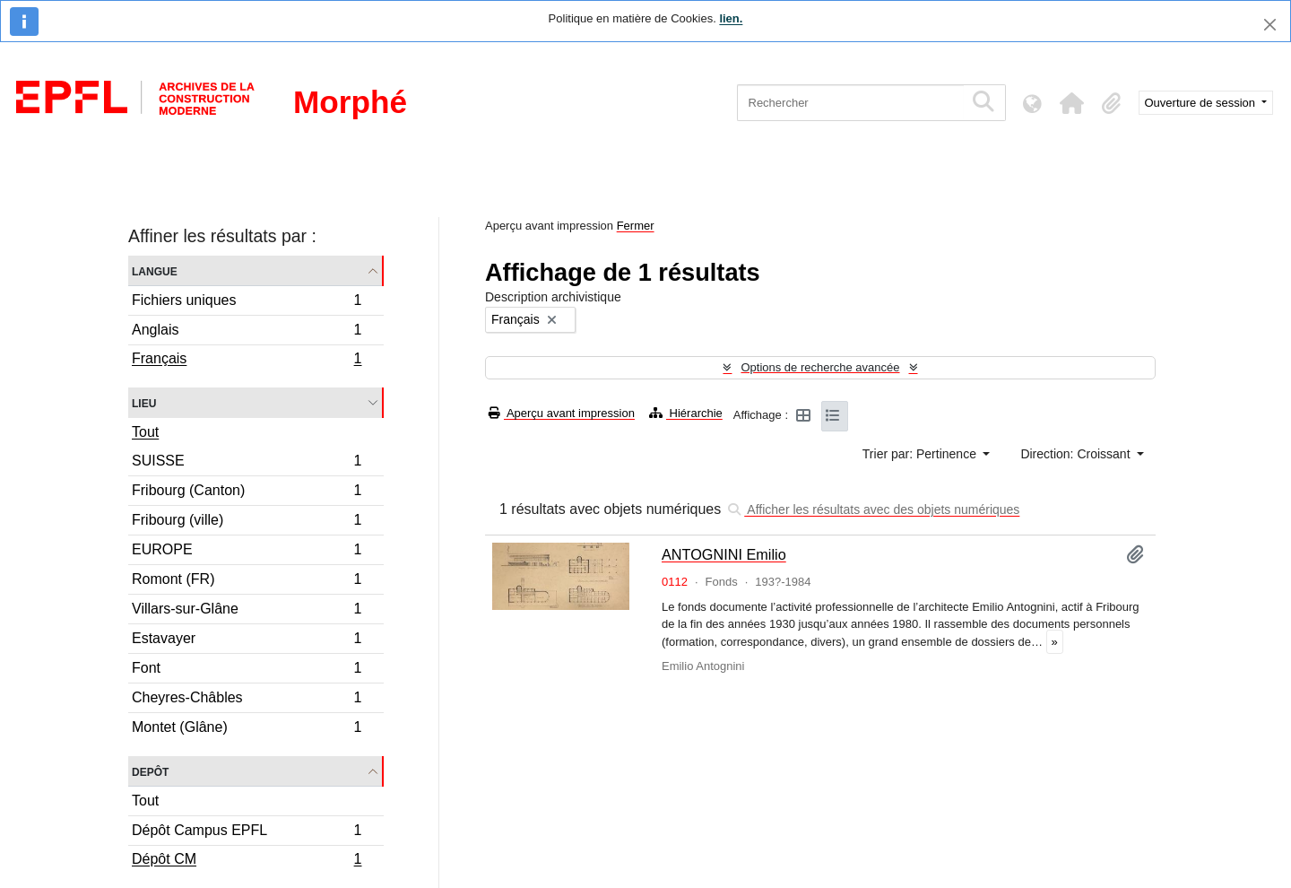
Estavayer (246, 641)
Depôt (150, 770)
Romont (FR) (246, 582)
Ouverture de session (1202, 102)
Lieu (144, 402)
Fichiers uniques (246, 303)
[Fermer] (1270, 24)
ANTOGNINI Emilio (724, 554)
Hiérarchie (686, 413)
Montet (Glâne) (246, 729)
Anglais (246, 332)
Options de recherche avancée (820, 367)
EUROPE (246, 552)
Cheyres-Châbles (246, 700)
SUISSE (246, 463)
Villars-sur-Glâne (246, 611)
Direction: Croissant (1076, 454)
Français (246, 360)
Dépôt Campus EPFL (246, 833)
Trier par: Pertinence (921, 454)
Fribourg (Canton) (246, 493)
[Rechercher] (850, 102)
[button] (1072, 103)
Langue (155, 270)
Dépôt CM (246, 861)
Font (246, 670)
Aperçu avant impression (562, 413)
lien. (730, 18)
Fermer (635, 225)
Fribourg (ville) (246, 522)
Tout (145, 432)
